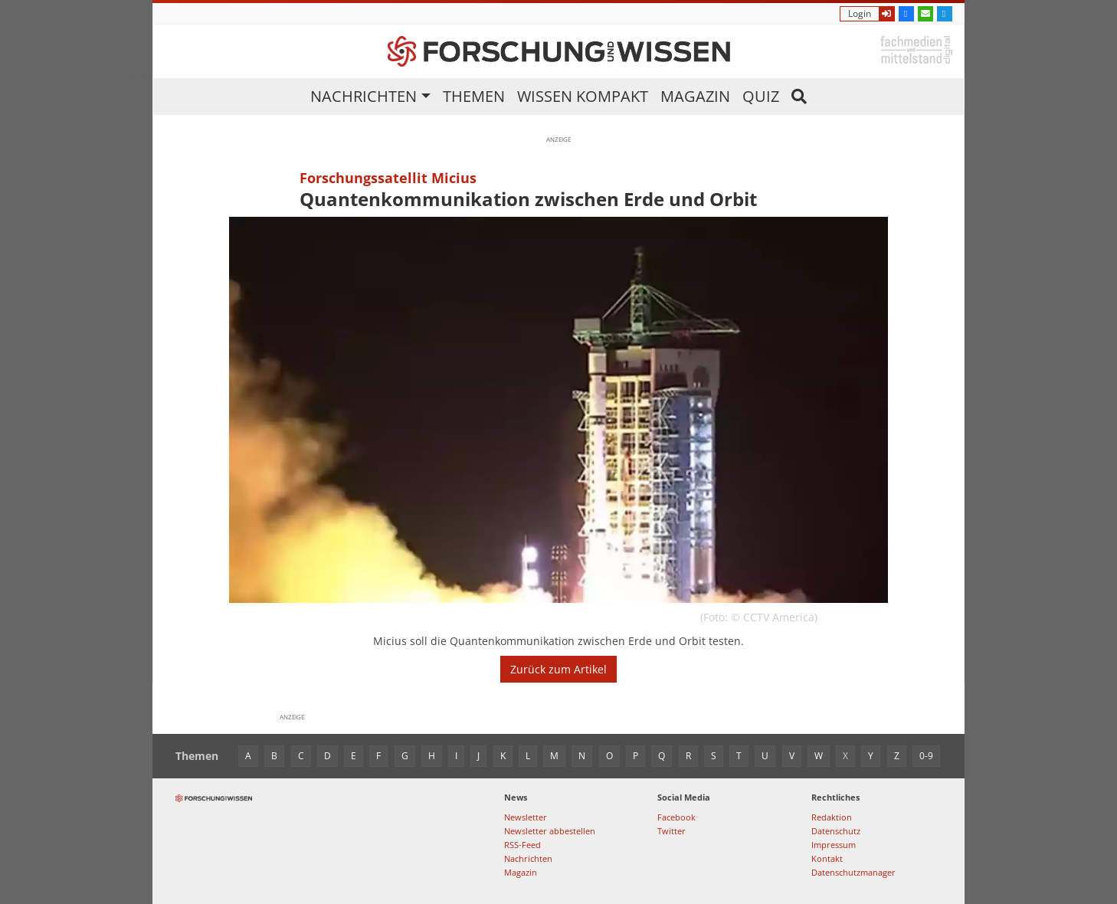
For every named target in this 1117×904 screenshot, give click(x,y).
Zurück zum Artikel (558, 669)
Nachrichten (363, 96)
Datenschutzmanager (853, 872)
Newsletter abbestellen (549, 831)
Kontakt (827, 858)
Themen (474, 96)
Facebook (676, 817)
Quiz (760, 96)
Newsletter (525, 817)
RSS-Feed (522, 844)
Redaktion (831, 817)
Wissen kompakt (582, 96)
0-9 (926, 755)
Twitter (671, 831)
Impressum (833, 844)
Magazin (695, 96)
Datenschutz (835, 831)
